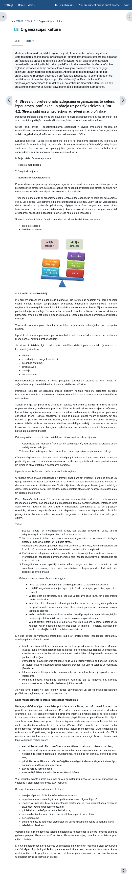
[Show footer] (124, 871)
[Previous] (9, 100)
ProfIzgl (8, 5)
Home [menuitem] (21, 5)
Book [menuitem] (17, 40)
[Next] (123, 100)
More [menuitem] (30, 5)
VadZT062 (17, 21)
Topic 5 (31, 21)
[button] (64, 5)
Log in (126, 5)
